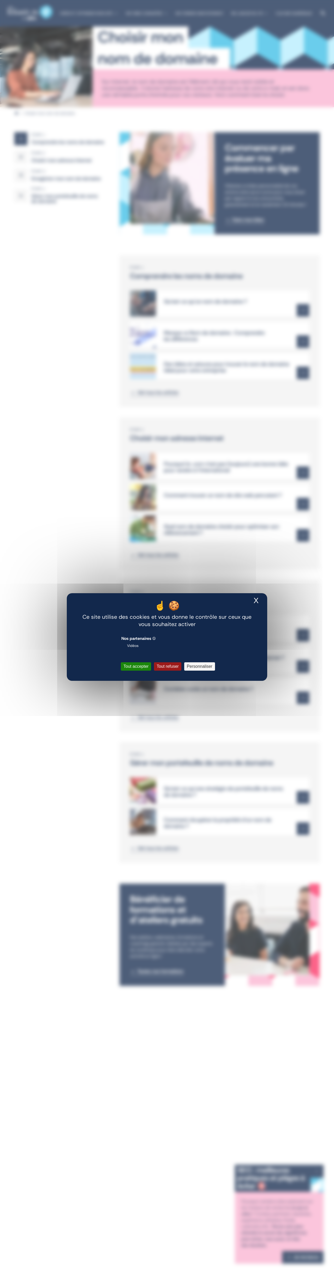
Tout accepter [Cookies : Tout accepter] (135, 666)
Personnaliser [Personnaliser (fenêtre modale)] (199, 666)
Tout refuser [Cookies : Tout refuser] (167, 666)
